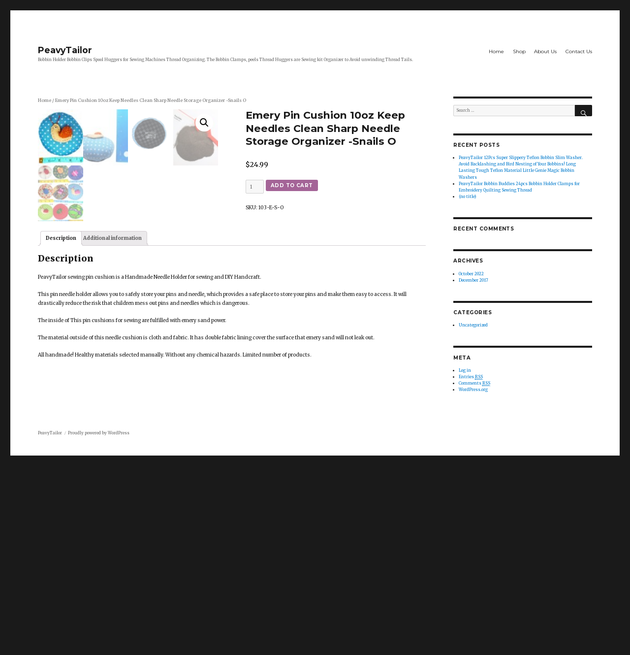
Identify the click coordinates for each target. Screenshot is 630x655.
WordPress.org (473, 389)
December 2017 (473, 280)
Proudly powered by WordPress (98, 622)
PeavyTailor (65, 50)
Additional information (112, 461)
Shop (519, 51)
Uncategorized (473, 325)
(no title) (467, 196)
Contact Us (579, 51)
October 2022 (471, 273)
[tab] (61, 461)
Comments (474, 383)
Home (496, 51)
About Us (545, 51)
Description (61, 461)
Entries (471, 377)
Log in (465, 370)
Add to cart (292, 185)
